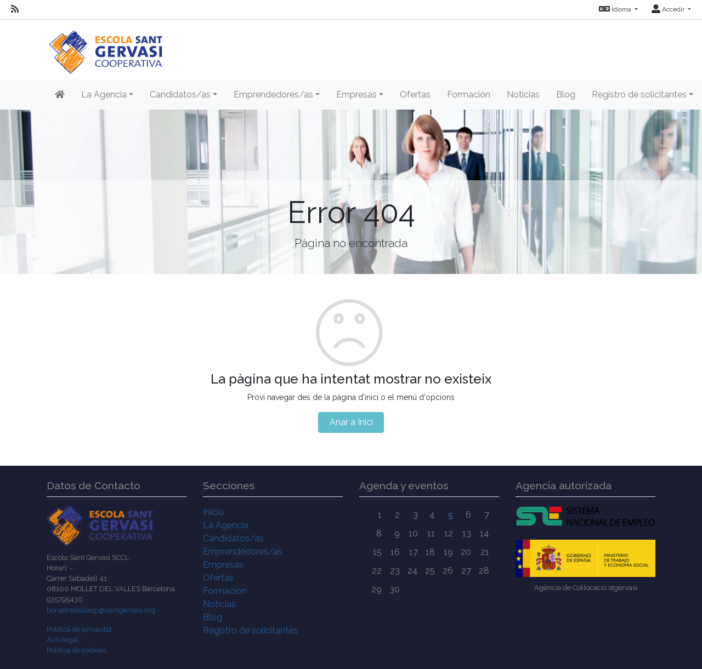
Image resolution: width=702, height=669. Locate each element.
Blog (565, 94)
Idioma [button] (616, 9)
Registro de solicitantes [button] (639, 94)
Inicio (213, 512)
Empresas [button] (356, 94)
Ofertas (415, 94)
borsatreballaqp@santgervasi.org (101, 610)
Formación (468, 94)
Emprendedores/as (242, 551)
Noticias (523, 94)
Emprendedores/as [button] (273, 94)
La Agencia (225, 525)
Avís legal (62, 640)
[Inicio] (106, 46)
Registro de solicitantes (250, 630)
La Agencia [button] (104, 94)
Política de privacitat (79, 629)
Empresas (223, 564)
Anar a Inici (351, 422)
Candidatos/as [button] (180, 94)
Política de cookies (76, 650)
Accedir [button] (669, 9)
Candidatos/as (233, 538)
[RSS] (15, 9)
